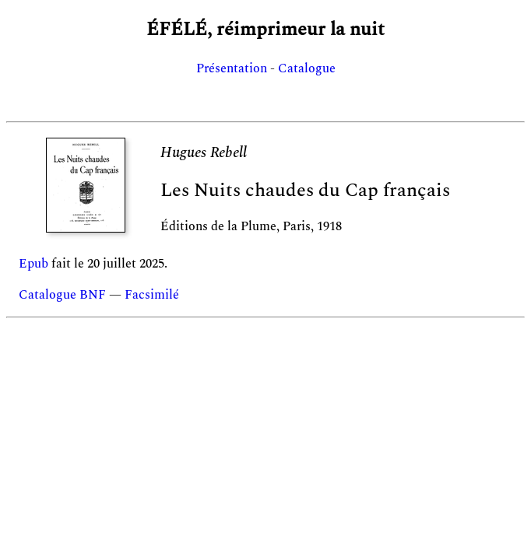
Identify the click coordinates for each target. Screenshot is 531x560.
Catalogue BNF (62, 294)
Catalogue (307, 68)
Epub (33, 263)
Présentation (231, 68)
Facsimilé (152, 294)
